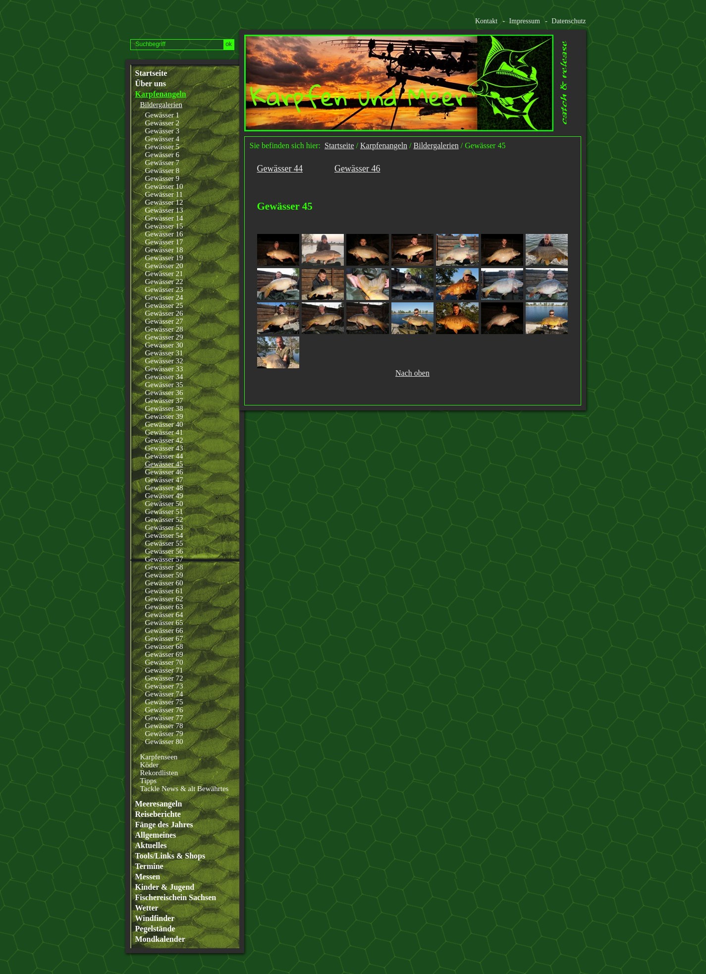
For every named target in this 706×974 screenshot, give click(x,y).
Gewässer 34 (164, 377)
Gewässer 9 (162, 178)
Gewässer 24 (164, 297)
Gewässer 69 (164, 654)
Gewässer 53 (164, 527)
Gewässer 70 (164, 662)
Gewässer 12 (164, 202)
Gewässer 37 (164, 400)
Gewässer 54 (164, 535)
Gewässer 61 (164, 591)
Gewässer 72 (164, 678)
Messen (148, 877)
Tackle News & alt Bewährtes (184, 789)
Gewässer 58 (164, 567)
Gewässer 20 (164, 266)
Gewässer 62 (164, 599)
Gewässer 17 (164, 242)
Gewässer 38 (164, 408)
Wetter (147, 908)
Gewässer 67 (164, 638)
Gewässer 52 (164, 519)
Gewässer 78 (164, 726)
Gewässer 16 (164, 234)
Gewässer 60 (164, 583)
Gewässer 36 (164, 393)
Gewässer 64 (164, 615)
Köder (149, 765)
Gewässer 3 (162, 131)
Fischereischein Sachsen (176, 898)
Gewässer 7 (162, 163)
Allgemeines (155, 835)
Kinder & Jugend (165, 887)
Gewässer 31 (164, 353)
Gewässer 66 (164, 630)
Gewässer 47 (164, 480)
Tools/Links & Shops (170, 856)
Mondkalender (160, 939)
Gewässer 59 (164, 575)
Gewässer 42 (164, 440)
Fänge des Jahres (164, 825)
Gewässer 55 (164, 543)
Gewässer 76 (164, 710)
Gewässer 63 (164, 607)
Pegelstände (155, 929)
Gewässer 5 (162, 147)
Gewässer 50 (164, 504)
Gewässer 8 (162, 170)
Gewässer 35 (164, 385)
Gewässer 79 (164, 734)
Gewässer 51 (164, 512)
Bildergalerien (161, 105)
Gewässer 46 (164, 472)
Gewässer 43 (164, 448)
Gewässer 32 (164, 361)
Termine (149, 866)
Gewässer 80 (164, 741)
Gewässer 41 (164, 432)
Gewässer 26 (164, 313)
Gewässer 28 (164, 329)
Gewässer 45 (164, 464)
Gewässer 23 (164, 289)
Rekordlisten (159, 773)
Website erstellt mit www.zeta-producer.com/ (581, 415)
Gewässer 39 (164, 416)
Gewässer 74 (164, 694)
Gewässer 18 (164, 250)
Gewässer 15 (164, 226)
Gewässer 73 (164, 686)
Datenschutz (568, 21)
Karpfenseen (159, 757)
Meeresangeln (158, 804)
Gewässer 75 (164, 702)
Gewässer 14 (164, 218)
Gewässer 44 (164, 456)
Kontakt (486, 21)
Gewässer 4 (162, 139)
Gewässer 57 (164, 559)
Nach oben (412, 373)
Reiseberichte (158, 814)
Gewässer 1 (162, 115)
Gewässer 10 (164, 186)
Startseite (151, 73)
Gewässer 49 (164, 496)
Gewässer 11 (164, 194)
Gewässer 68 (164, 646)
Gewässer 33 (164, 369)
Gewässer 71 (164, 670)
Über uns (150, 84)
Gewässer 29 (164, 337)
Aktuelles (151, 846)
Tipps (148, 781)
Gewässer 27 (164, 321)
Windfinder (155, 918)
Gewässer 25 (164, 305)
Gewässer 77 (164, 718)
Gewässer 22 (164, 282)
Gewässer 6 (162, 155)
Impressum (524, 21)
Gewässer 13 (164, 210)
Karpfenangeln (160, 94)
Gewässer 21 (164, 274)
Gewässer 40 (164, 424)
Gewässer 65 (164, 623)
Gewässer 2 (162, 123)
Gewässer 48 (164, 488)
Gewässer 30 (164, 345)
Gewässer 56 (164, 551)
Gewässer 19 (164, 258)
